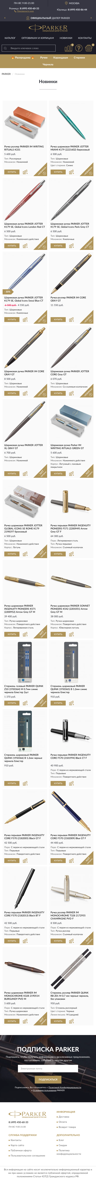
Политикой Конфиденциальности (65, 1087)
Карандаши (60, 57)
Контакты (85, 38)
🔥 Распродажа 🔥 (22, 57)
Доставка (64, 1117)
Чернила (48, 64)
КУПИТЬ (12, 172)
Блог (61, 1140)
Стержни (79, 57)
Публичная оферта (21, 1150)
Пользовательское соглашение (28, 1156)
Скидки (63, 1145)
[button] (24, 11)
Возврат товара (67, 1127)
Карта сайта (17, 1145)
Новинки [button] (66, 38)
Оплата (63, 1122)
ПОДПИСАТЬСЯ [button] (48, 1080)
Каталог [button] (10, 38)
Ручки (43, 57)
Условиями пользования (44, 1090)
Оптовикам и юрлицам (38, 38)
